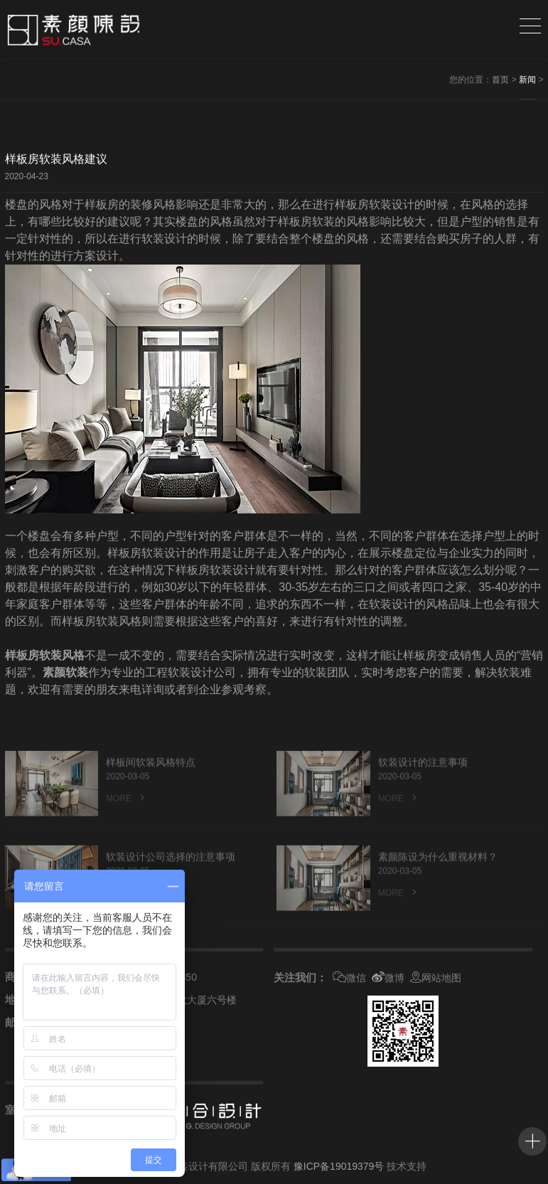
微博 (388, 977)
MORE (126, 815)
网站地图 (435, 977)
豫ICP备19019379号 (339, 1166)
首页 (500, 80)
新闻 (527, 80)
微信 (349, 977)
